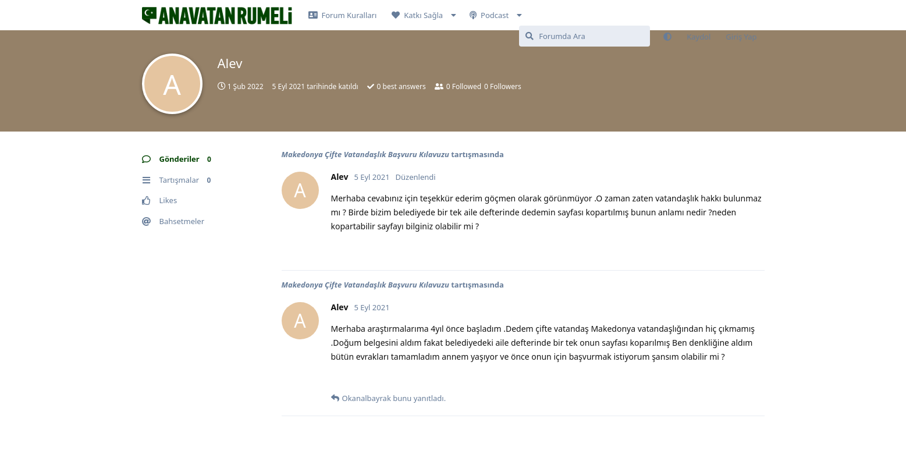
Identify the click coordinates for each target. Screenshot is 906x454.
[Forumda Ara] (584, 36)
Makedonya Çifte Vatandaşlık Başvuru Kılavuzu (365, 154)
